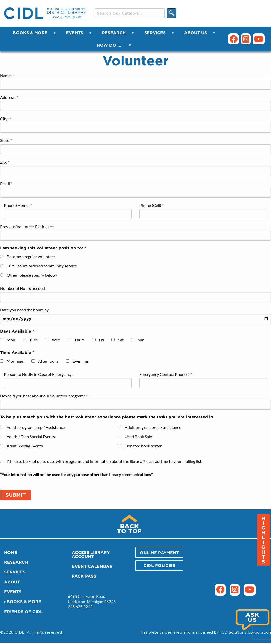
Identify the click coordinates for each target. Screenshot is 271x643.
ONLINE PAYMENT (159, 552)
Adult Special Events (25, 445)
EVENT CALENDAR (92, 566)
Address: (8, 97)
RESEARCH (16, 562)
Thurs (79, 339)
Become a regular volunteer (31, 256)
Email (5, 183)
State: (5, 140)
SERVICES (15, 572)
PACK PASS (84, 576)
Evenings (81, 361)
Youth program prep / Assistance (36, 427)
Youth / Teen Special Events (31, 436)
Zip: (3, 161)
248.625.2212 (80, 606)
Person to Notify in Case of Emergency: (38, 374)
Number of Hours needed (22, 288)
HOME (10, 552)
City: (4, 118)
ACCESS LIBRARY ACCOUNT (91, 554)
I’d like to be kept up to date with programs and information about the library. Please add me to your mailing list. (104, 461)
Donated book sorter (143, 445)
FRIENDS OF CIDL (23, 611)
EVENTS (12, 591)
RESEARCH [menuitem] (115, 34)
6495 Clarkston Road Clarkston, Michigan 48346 (92, 599)
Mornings (15, 361)
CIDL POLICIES (159, 565)
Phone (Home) (17, 205)
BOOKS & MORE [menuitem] (32, 34)
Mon (11, 339)
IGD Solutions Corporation (245, 632)
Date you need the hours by (24, 309)
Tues (33, 339)
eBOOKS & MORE (22, 601)
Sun (141, 339)
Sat (121, 339)
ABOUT (12, 582)
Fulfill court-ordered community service (42, 265)
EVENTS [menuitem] (76, 34)
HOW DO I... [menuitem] (111, 47)
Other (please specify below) (32, 275)
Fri (101, 339)
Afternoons (48, 361)
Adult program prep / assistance (153, 427)
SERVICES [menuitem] (156, 34)
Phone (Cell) (150, 205)
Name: (6, 75)
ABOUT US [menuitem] (197, 34)
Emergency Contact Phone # (164, 374)
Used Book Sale (138, 436)
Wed (56, 339)
